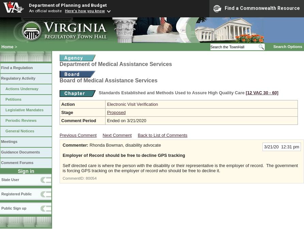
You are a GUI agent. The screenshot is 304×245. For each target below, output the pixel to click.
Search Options (287, 47)
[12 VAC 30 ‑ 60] (262, 92)
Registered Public (16, 194)
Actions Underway (21, 89)
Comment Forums (17, 163)
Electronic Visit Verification (132, 104)
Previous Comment (78, 135)
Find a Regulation (17, 68)
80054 (91, 178)
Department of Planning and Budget (68, 5)
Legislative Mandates (24, 110)
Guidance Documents (20, 152)
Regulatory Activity (18, 78)
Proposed (116, 112)
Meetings (9, 142)
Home (7, 46)
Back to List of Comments (163, 135)
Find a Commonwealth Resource (256, 8)
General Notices (19, 131)
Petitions (13, 99)
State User (10, 180)
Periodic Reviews (21, 120)
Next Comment (117, 135)
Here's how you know (85, 11)
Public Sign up (13, 208)
